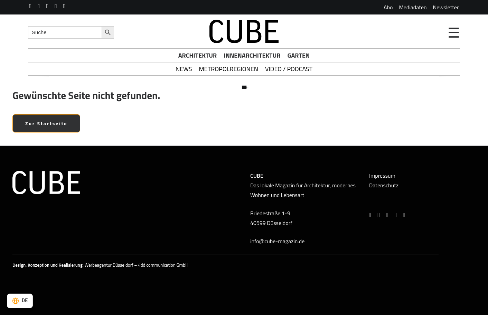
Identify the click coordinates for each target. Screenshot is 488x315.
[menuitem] (388, 7)
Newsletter (446, 7)
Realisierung (71, 265)
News (184, 68)
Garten (298, 55)
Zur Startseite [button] (46, 123)
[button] (30, 6)
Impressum (382, 175)
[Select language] (20, 301)
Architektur (197, 55)
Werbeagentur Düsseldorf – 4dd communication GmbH (136, 265)
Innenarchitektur (252, 55)
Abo (388, 7)
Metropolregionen (228, 68)
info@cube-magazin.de (277, 241)
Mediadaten (412, 7)
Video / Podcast (288, 68)
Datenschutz (383, 185)
